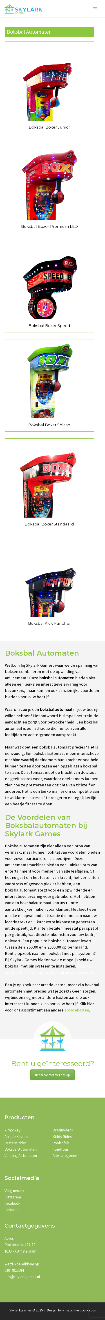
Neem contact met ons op (52, 1075)
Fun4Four (60, 1149)
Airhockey (12, 1130)
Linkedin (11, 1209)
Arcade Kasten (16, 1136)
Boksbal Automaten (20, 1149)
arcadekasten (77, 1010)
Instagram (12, 1197)
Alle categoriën (65, 1155)
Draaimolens (63, 1130)
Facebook (12, 1203)
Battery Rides (15, 1142)
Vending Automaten (20, 1155)
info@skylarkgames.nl (22, 1276)
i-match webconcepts (79, 1310)
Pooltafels (61, 1142)
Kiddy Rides (62, 1136)
